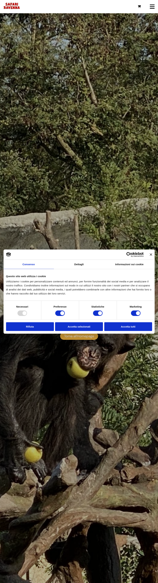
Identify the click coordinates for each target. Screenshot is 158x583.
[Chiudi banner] (151, 254)
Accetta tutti (128, 326)
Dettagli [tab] (79, 264)
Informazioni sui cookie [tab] (129, 264)
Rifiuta (30, 326)
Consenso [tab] (28, 264)
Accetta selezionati (79, 326)
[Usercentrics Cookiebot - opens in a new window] (129, 254)
